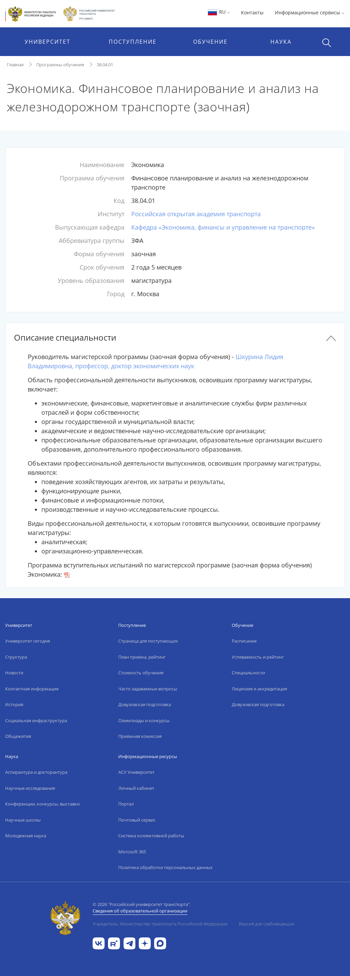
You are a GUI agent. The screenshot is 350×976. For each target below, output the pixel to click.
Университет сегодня (27, 641)
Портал (126, 804)
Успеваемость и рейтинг (258, 657)
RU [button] (218, 12)
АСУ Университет (136, 772)
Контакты (252, 12)
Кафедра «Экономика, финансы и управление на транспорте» (223, 227)
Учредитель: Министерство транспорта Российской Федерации (160, 924)
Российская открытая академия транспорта (196, 214)
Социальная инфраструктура (36, 720)
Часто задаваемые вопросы (147, 689)
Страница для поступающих (148, 641)
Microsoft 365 (132, 852)
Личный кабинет (136, 788)
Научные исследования (30, 788)
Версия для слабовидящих (267, 924)
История (14, 704)
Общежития (18, 736)
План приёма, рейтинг (142, 657)
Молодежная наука (25, 836)
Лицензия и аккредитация (259, 689)
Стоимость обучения (140, 673)
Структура (16, 657)
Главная (15, 64)
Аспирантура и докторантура (36, 772)
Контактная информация (31, 689)
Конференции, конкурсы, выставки (42, 804)
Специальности (248, 673)
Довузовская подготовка (144, 704)
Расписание (244, 641)
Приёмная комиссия (140, 736)
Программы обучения (60, 64)
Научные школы (23, 820)
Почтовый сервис (137, 820)
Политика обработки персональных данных (165, 867)
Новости (14, 673)
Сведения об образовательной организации (140, 911)
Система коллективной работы (151, 836)
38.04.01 (105, 64)
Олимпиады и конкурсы (144, 720)
